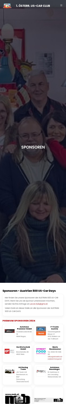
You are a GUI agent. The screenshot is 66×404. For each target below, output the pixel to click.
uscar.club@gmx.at (39, 304)
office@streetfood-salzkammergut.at (55, 357)
